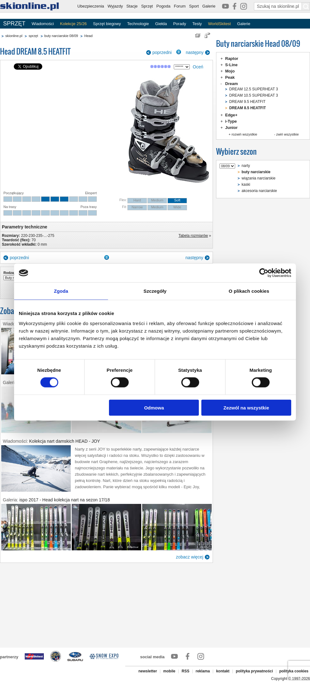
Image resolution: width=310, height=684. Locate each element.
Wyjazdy (115, 6)
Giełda (161, 23)
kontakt (223, 671)
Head (88, 36)
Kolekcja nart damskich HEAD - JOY (64, 441)
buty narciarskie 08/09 (61, 36)
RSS (185, 671)
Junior (231, 127)
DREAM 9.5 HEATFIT (247, 101)
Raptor (231, 58)
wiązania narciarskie (259, 178)
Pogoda (163, 6)
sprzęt (33, 36)
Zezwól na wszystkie (246, 407)
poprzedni (162, 52)
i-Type (231, 121)
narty (246, 165)
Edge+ (231, 115)
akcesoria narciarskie (259, 191)
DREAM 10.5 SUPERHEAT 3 (253, 95)
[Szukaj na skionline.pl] (306, 6)
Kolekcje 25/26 (73, 23)
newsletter (147, 671)
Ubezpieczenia (90, 6)
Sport (194, 6)
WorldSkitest (219, 23)
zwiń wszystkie (287, 134)
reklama (203, 671)
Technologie (138, 23)
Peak (230, 77)
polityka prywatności (254, 671)
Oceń (198, 66)
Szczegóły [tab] (154, 291)
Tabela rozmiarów (193, 235)
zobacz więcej (189, 556)
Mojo (230, 71)
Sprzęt (147, 6)
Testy (197, 23)
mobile (169, 671)
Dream (231, 83)
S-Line (231, 64)
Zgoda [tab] (61, 291)
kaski (246, 184)
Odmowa (154, 407)
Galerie (208, 6)
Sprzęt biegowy (107, 23)
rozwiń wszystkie (244, 134)
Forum (180, 6)
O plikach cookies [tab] (249, 291)
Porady (179, 23)
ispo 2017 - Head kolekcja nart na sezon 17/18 (64, 499)
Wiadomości (43, 23)
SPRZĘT (14, 23)
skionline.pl (13, 36)
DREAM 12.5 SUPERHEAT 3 (253, 89)
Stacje (131, 6)
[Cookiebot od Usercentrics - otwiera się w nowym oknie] (263, 273)
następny (195, 52)
